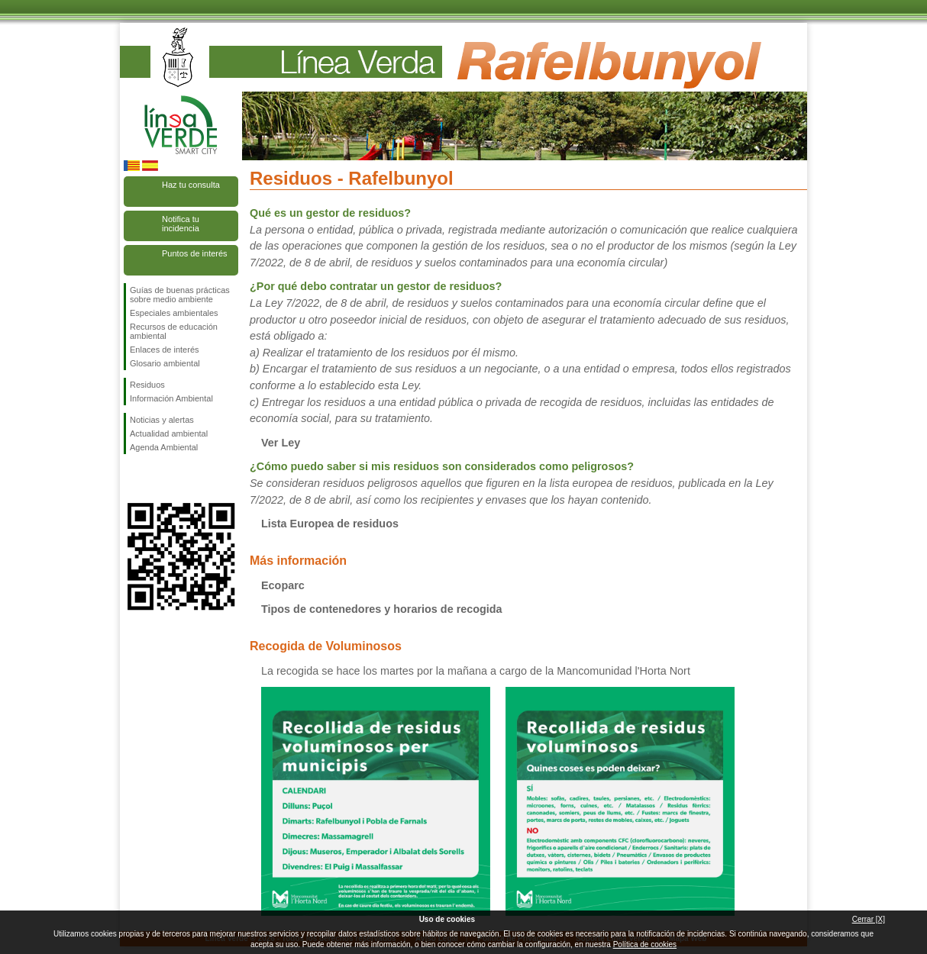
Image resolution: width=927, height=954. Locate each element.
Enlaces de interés (164, 349)
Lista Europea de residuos (330, 523)
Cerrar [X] (868, 919)
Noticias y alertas (162, 419)
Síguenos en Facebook (133, 478)
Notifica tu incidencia (180, 223)
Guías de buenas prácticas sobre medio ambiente (180, 294)
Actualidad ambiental (169, 433)
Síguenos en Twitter (158, 478)
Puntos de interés (195, 253)
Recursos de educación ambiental (174, 331)
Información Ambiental (171, 398)
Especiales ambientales (174, 312)
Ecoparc (283, 585)
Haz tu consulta (191, 184)
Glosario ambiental (165, 363)
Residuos (147, 384)
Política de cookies (645, 944)
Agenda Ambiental (164, 447)
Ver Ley (280, 443)
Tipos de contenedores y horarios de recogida (381, 609)
